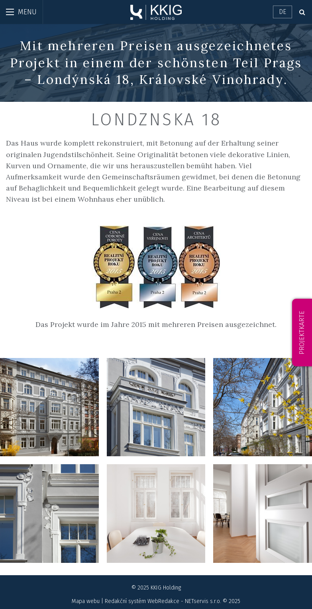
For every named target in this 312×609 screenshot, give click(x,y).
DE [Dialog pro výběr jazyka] (282, 12)
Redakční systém (125, 601)
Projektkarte (302, 332)
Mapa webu (86, 601)
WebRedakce (163, 601)
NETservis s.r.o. (203, 601)
